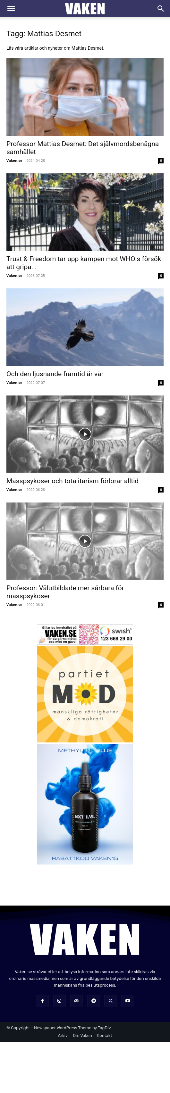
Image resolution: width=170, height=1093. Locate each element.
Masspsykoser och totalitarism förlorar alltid (72, 481)
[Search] (161, 8)
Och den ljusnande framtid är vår (55, 374)
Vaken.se (14, 160)
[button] (11, 8)
